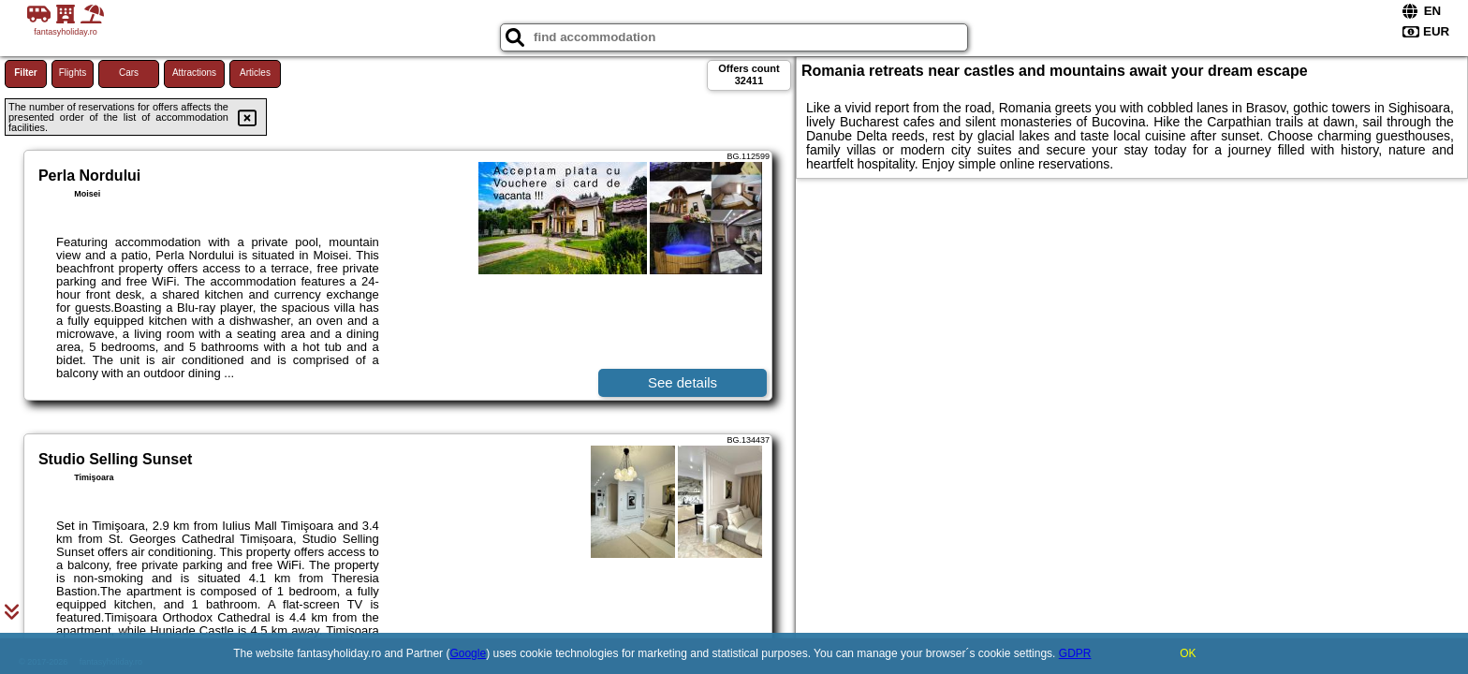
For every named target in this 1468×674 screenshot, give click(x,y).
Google (467, 653)
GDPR (1075, 653)
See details (682, 382)
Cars (129, 72)
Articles (255, 72)
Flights (72, 72)
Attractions (194, 72)
